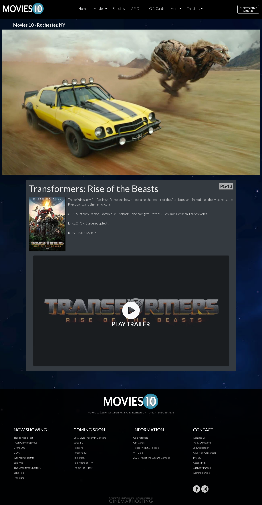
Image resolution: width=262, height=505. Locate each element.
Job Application (201, 447)
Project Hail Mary (83, 467)
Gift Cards (156, 9)
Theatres (193, 9)
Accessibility (199, 462)
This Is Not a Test (23, 437)
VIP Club (137, 9)
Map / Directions (202, 442)
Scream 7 (79, 442)
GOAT (17, 452)
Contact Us (199, 437)
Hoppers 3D (80, 452)
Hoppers (78, 447)
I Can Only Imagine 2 (25, 442)
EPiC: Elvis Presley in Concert (90, 437)
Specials (119, 9)
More (174, 9)
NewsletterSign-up (248, 9)
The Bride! (79, 457)
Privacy (197, 457)
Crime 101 (19, 447)
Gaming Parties (201, 472)
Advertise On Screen (204, 452)
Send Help (19, 472)
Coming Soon (140, 437)
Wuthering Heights (24, 457)
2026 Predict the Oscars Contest (151, 457)
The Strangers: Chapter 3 (27, 467)
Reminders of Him (83, 462)
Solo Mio (18, 462)
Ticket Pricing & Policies (146, 447)
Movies (98, 9)
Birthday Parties (202, 467)
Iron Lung (19, 477)
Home (83, 9)
